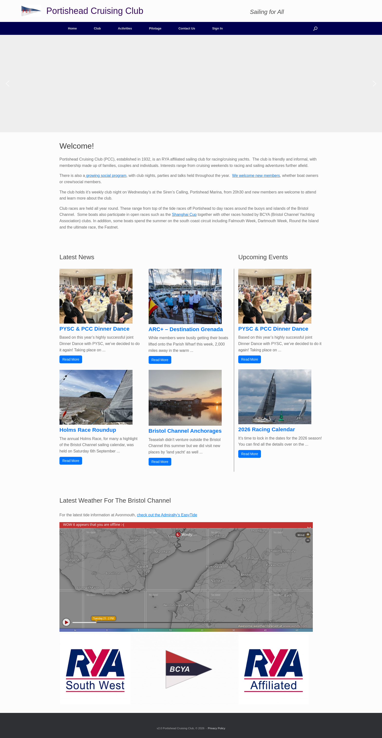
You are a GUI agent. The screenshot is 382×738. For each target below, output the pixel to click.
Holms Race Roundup (87, 430)
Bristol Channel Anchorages (185, 431)
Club (97, 28)
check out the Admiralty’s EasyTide (167, 515)
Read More (70, 359)
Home (72, 28)
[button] (315, 28)
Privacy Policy (216, 728)
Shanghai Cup (184, 214)
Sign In (217, 28)
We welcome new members (256, 175)
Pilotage (155, 28)
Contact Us (186, 28)
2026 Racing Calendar (266, 429)
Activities (125, 28)
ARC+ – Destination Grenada (186, 329)
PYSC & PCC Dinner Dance (94, 329)
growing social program (105, 175)
